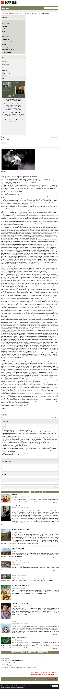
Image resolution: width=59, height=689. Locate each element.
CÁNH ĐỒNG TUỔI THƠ (18, 548)
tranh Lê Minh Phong (23, 497)
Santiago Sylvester (5, 64)
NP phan (14, 551)
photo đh (20, 532)
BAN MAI (4, 143)
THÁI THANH (15, 497)
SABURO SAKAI (5, 60)
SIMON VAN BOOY (6, 73)
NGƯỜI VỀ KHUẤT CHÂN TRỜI (20, 603)
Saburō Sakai (4, 61)
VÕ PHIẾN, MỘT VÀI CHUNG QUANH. (22, 506)
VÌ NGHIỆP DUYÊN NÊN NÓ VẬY (20, 529)
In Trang (2, 418)
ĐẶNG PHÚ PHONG (16, 509)
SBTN (3, 67)
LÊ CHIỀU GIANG (16, 606)
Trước (52, 137)
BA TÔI (14, 621)
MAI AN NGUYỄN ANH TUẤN (19, 588)
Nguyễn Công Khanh (16, 564)
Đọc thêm (55, 502)
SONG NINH (4, 75)
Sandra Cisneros (5, 63)
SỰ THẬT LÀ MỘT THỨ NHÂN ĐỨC (21, 585)
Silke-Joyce (4, 72)
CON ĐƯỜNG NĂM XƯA (18, 561)
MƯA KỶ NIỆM (15, 574)
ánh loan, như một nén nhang (19, 637)
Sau (56, 137)
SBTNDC (4, 69)
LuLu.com (21, 112)
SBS (2, 66)
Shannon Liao (4, 70)
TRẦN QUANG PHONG (17, 640)
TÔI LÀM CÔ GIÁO (17, 494)
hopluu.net (36, 679)
